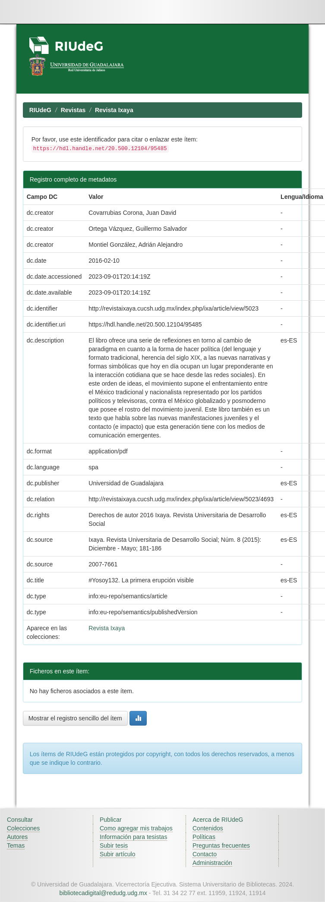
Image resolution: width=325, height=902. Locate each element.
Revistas (73, 110)
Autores (17, 836)
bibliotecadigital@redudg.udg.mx (103, 892)
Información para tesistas (133, 836)
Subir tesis (114, 845)
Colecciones (23, 828)
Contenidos (207, 828)
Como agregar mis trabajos (136, 828)
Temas (16, 845)
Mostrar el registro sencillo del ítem (75, 718)
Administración (212, 862)
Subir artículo (117, 854)
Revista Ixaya (114, 110)
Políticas (203, 836)
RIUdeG (40, 110)
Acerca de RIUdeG (217, 819)
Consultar (20, 819)
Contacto (204, 854)
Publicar (111, 819)
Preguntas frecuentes (221, 845)
